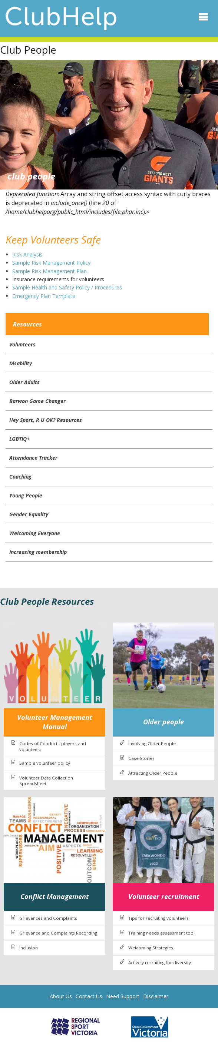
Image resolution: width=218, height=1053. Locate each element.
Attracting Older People (152, 773)
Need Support (122, 996)
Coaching (20, 476)
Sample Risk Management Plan (49, 271)
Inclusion (28, 947)
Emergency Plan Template (43, 295)
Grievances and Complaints (48, 918)
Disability (20, 363)
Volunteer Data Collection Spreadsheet (46, 781)
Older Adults (24, 382)
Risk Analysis (28, 254)
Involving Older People (152, 743)
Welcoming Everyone (34, 533)
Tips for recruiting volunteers (158, 918)
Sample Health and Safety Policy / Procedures (67, 287)
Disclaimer (155, 996)
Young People (25, 495)
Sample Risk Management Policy (51, 262)
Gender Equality (28, 514)
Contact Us (89, 996)
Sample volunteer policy (44, 763)
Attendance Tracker (33, 457)
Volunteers (22, 344)
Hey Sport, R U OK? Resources (45, 419)
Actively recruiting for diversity (159, 962)
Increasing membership (38, 552)
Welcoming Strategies (150, 947)
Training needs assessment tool (161, 933)
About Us (61, 996)
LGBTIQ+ (19, 438)
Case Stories (141, 758)
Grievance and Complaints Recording (58, 933)
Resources (27, 324)
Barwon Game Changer (37, 401)
